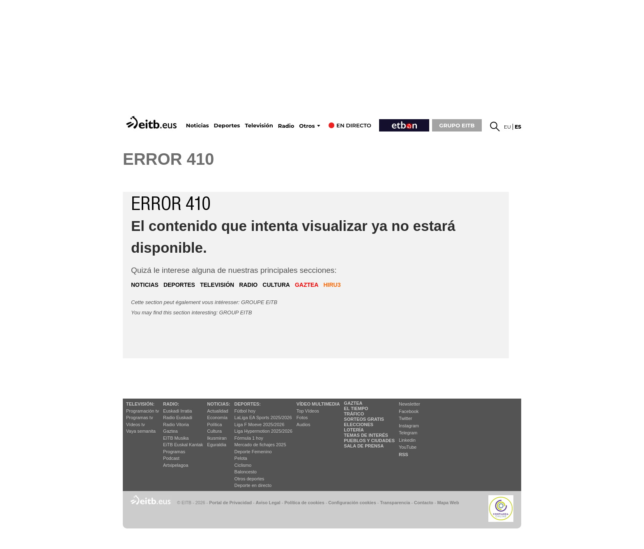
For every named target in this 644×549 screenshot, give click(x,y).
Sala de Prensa (364, 445)
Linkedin (407, 440)
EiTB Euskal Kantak (183, 444)
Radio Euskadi (177, 417)
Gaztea (170, 431)
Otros (307, 126)
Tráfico (354, 413)
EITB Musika (176, 438)
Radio (286, 126)
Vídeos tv (135, 424)
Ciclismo (243, 465)
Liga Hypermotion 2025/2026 (263, 431)
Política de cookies (304, 502)
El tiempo (356, 408)
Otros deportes (249, 478)
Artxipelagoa (175, 465)
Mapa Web (448, 502)
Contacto (423, 502)
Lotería (353, 429)
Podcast (171, 458)
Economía (217, 417)
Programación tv (142, 410)
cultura (276, 284)
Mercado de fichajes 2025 (260, 444)
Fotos (302, 417)
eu (507, 127)
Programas (174, 451)
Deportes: (248, 403)
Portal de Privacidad (230, 502)
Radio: (171, 403)
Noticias (197, 125)
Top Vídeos (308, 410)
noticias (145, 284)
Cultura (214, 431)
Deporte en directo (253, 485)
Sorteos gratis (364, 419)
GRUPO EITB (456, 125)
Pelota (241, 458)
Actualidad (217, 410)
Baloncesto (246, 471)
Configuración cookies (352, 502)
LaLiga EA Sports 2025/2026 (263, 417)
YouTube (407, 447)
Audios (303, 424)
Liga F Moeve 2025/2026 (260, 424)
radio (248, 284)
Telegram (408, 432)
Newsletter (409, 403)
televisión (217, 284)
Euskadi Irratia (177, 410)
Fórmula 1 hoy (249, 438)
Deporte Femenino (253, 451)
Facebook (409, 411)
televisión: (140, 403)
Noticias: (218, 403)
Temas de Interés (366, 435)
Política (214, 424)
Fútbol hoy (245, 410)
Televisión (259, 125)
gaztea (307, 284)
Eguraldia (216, 444)
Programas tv (139, 417)
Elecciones (358, 424)
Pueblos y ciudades (369, 440)
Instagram (409, 425)
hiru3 (331, 284)
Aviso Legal (268, 502)
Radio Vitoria (176, 424)
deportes (179, 284)
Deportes (227, 125)
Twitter (405, 418)
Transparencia (395, 502)
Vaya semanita (141, 431)
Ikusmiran (217, 438)
